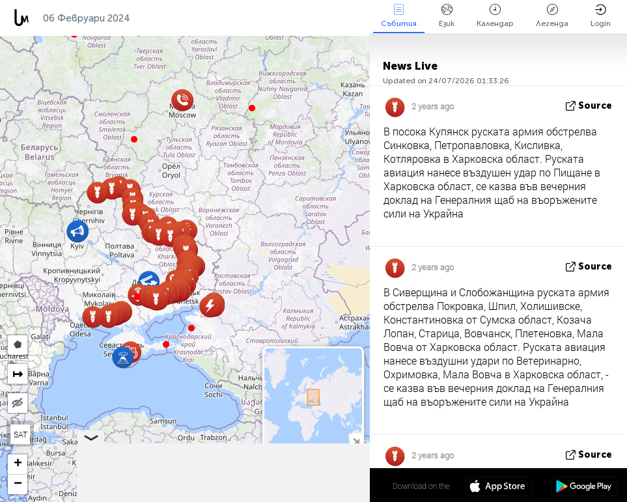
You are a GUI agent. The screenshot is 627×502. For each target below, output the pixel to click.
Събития (399, 16)
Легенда (552, 16)
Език (446, 16)
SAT (20, 434)
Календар (495, 16)
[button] (166, 344)
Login (601, 16)
